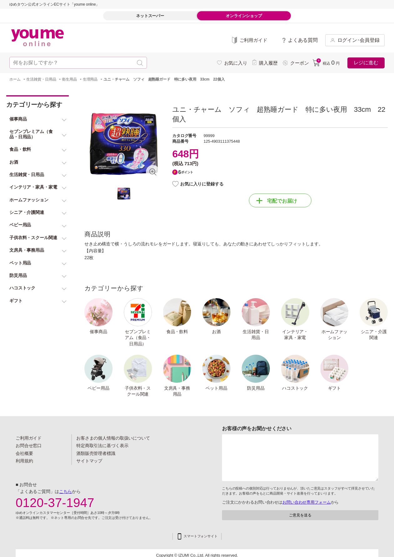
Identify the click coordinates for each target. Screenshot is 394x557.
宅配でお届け (276, 201)
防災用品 (256, 388)
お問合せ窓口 (29, 445)
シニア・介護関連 (374, 334)
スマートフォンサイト (201, 536)
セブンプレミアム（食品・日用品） (138, 337)
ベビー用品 (98, 388)
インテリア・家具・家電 (295, 334)
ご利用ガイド (29, 438)
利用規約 (24, 460)
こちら (65, 491)
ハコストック (295, 388)
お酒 (216, 331)
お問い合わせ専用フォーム (306, 502)
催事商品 (98, 331)
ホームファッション (334, 334)
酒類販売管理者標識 (95, 453)
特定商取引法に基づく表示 (102, 445)
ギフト (334, 388)
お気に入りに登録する (202, 183)
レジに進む (366, 62)
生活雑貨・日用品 (256, 334)
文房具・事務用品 (177, 391)
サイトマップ (89, 460)
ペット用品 (216, 388)
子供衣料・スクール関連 (138, 391)
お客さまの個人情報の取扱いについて (113, 438)
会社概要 (24, 453)
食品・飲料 (177, 331)
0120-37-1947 (55, 502)
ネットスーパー (150, 15)
